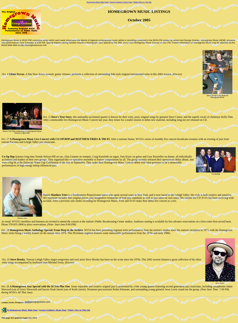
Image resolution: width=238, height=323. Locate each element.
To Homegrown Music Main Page (19, 310)
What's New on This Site (142, 2)
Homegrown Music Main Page (98, 2)
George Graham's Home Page (121, 2)
